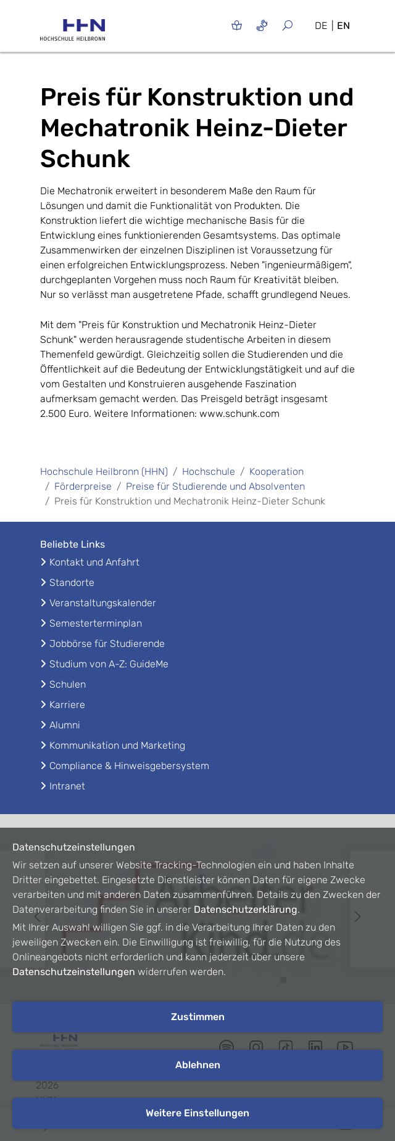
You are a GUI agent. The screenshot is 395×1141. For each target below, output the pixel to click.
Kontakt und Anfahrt (94, 562)
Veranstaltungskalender (102, 603)
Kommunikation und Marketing (117, 745)
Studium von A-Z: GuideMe (108, 664)
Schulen (67, 684)
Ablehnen (197, 1065)
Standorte (71, 582)
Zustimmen (198, 1017)
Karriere (67, 705)
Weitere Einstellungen (197, 1113)
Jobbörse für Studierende (107, 643)
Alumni (64, 725)
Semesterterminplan (95, 623)
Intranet (67, 786)
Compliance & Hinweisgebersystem (129, 766)
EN (343, 25)
